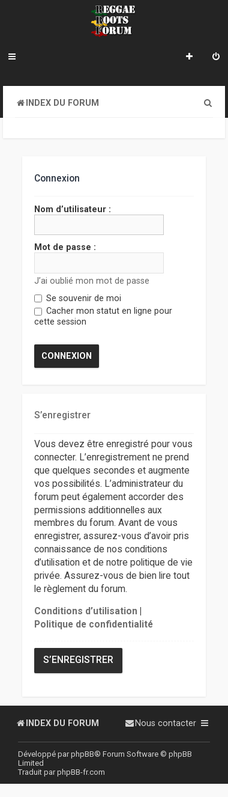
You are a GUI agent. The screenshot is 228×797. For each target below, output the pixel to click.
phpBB (82, 754)
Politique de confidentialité (93, 623)
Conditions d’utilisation (85, 610)
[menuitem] (216, 58)
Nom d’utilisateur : (72, 209)
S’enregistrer (78, 659)
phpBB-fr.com (81, 772)
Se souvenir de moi (77, 298)
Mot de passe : (65, 247)
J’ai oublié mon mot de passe (91, 280)
